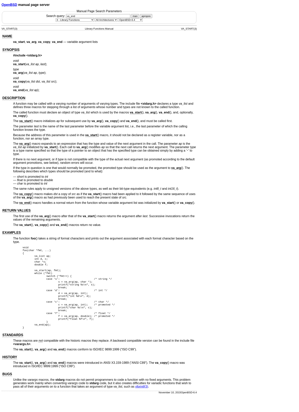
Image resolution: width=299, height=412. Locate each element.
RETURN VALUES (16, 210)
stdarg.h (34, 55)
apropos (146, 16)
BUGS (7, 391)
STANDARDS (12, 351)
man (135, 16)
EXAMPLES (11, 233)
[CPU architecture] (106, 20)
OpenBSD (9, 5)
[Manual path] (130, 20)
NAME (7, 36)
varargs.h (22, 360)
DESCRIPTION (13, 98)
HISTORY (9, 374)
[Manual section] (75, 20)
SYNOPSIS (10, 50)
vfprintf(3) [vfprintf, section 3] (141, 403)
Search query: (88, 16)
